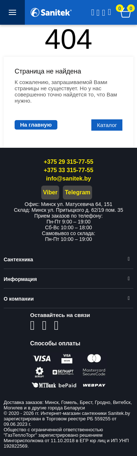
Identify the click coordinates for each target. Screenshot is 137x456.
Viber (50, 192)
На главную (36, 125)
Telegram (77, 192)
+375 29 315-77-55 (69, 162)
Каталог (107, 125)
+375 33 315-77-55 (69, 170)
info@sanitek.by (68, 178)
